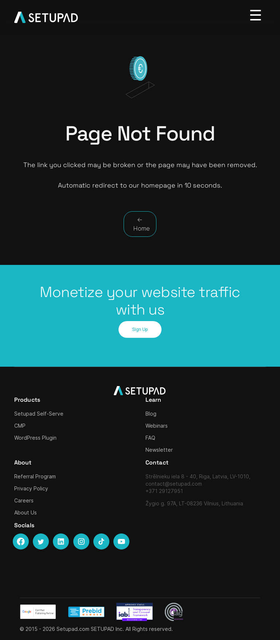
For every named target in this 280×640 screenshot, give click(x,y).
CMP (20, 426)
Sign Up (140, 329)
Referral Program (35, 476)
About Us (25, 512)
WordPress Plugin (35, 438)
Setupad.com (73, 629)
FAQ (150, 438)
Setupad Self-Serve (38, 413)
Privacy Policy (31, 488)
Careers (24, 500)
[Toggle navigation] (256, 15)
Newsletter (159, 450)
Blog (150, 413)
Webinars (156, 426)
